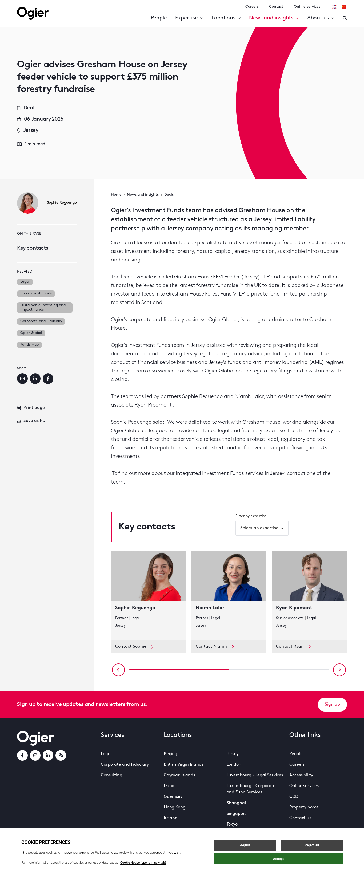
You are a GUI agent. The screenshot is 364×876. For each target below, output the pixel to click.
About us (320, 18)
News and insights (273, 18)
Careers (251, 7)
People (159, 18)
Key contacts (32, 248)
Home (116, 195)
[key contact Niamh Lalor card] (229, 595)
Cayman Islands (179, 775)
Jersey (233, 754)
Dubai (169, 786)
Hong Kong (175, 807)
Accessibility (301, 775)
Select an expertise (259, 528)
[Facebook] (48, 378)
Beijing (170, 754)
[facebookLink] (22, 755)
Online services (307, 7)
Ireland (171, 818)
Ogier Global (31, 333)
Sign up (332, 704)
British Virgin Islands (183, 765)
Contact (276, 7)
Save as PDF (32, 420)
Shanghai (236, 803)
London (234, 765)
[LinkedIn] (35, 378)
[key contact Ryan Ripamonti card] (309, 595)
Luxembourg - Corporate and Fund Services (251, 789)
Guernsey (173, 797)
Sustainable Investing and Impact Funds (43, 307)
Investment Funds (36, 294)
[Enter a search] (345, 18)
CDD (293, 797)
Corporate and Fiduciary (41, 321)
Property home (304, 807)
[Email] (22, 378)
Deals (169, 195)
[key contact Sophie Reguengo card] (148, 595)
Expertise (189, 18)
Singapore (237, 814)
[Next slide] (339, 669)
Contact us (300, 818)
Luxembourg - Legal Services (255, 775)
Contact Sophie (134, 646)
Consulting (111, 775)
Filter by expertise (251, 516)
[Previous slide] (118, 669)
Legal (25, 282)
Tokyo (232, 824)
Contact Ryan (293, 646)
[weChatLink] (60, 755)
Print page (31, 408)
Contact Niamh (215, 646)
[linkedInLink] (48, 755)
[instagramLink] (35, 755)
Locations (226, 18)
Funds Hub (29, 345)
